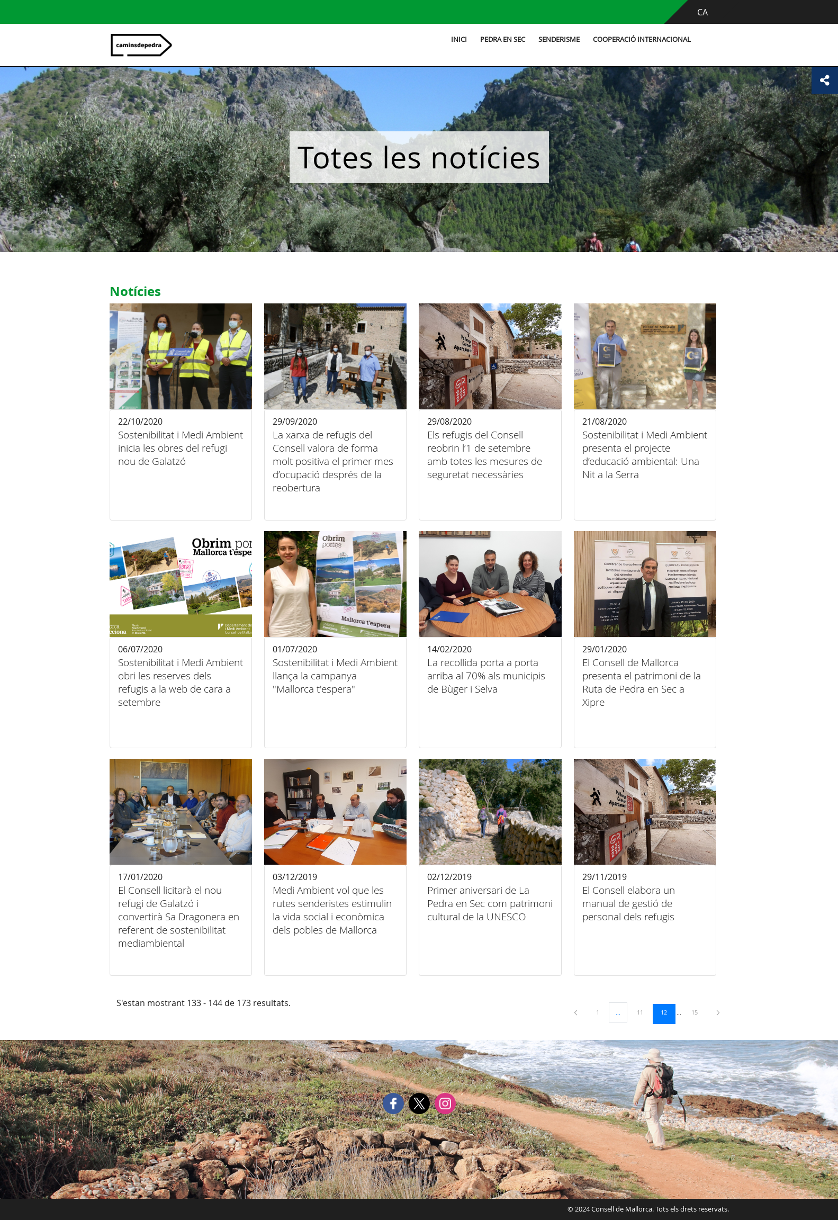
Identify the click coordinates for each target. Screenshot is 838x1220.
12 (667, 1012)
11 (643, 1012)
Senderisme (557, 39)
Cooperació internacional (640, 39)
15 (698, 1012)
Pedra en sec (501, 39)
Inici (457, 39)
